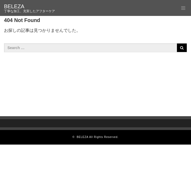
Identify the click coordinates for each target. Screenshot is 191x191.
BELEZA (14, 6)
